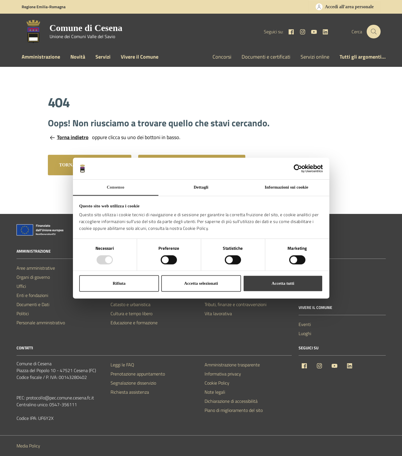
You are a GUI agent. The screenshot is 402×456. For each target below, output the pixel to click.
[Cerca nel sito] (373, 31)
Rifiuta (119, 283)
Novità (77, 57)
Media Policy (28, 445)
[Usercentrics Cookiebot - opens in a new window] (298, 168)
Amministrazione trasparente (232, 364)
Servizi (103, 57)
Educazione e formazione (134, 322)
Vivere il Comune (139, 57)
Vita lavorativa (218, 313)
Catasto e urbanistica (130, 304)
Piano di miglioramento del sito (234, 410)
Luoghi (305, 333)
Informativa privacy (223, 373)
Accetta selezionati (201, 283)
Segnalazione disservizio (133, 382)
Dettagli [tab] (201, 187)
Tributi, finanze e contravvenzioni (235, 304)
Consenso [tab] (116, 187)
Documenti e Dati (33, 304)
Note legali (215, 392)
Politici (23, 313)
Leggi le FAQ (122, 364)
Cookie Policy (217, 382)
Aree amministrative (36, 268)
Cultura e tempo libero (131, 313)
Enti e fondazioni (32, 295)
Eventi (305, 324)
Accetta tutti (283, 283)
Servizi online (315, 57)
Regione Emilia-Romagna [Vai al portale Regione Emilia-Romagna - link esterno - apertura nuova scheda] (44, 7)
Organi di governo (33, 277)
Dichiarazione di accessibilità (231, 401)
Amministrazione (41, 57)
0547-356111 (63, 404)
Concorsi (222, 57)
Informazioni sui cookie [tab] (286, 187)
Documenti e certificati (266, 57)
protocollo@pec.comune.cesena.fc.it (60, 397)
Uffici (21, 286)
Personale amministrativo (41, 322)
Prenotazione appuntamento (138, 373)
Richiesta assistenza (130, 392)
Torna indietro (69, 137)
